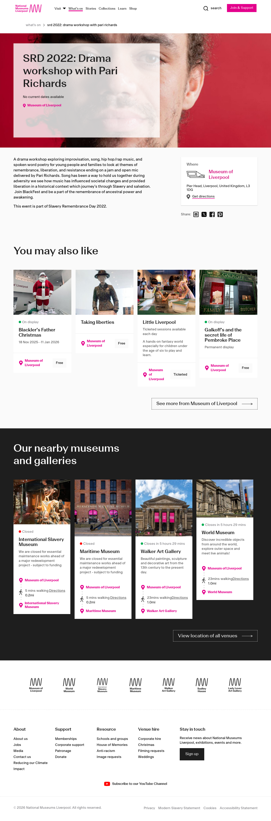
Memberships (66, 740)
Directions (57, 591)
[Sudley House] (202, 686)
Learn (122, 8)
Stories (91, 8)
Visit (57, 8)
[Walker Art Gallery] (169, 686)
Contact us (22, 758)
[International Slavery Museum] (102, 686)
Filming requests (151, 752)
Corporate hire (149, 740)
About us (20, 740)
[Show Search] (212, 8)
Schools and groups (112, 740)
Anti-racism (106, 752)
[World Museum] (69, 686)
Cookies (210, 809)
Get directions (203, 197)
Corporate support (69, 746)
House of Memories (112, 746)
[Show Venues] (64, 8)
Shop (133, 8)
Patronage (63, 752)
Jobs (17, 746)
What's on (76, 8)
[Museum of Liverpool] (36, 686)
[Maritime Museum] (135, 686)
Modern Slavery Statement (179, 809)
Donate (61, 758)
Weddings (146, 758)
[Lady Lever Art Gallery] (235, 686)
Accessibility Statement (239, 809)
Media (18, 752)
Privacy (149, 809)
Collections (107, 8)
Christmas (146, 746)
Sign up (192, 755)
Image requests (109, 758)
